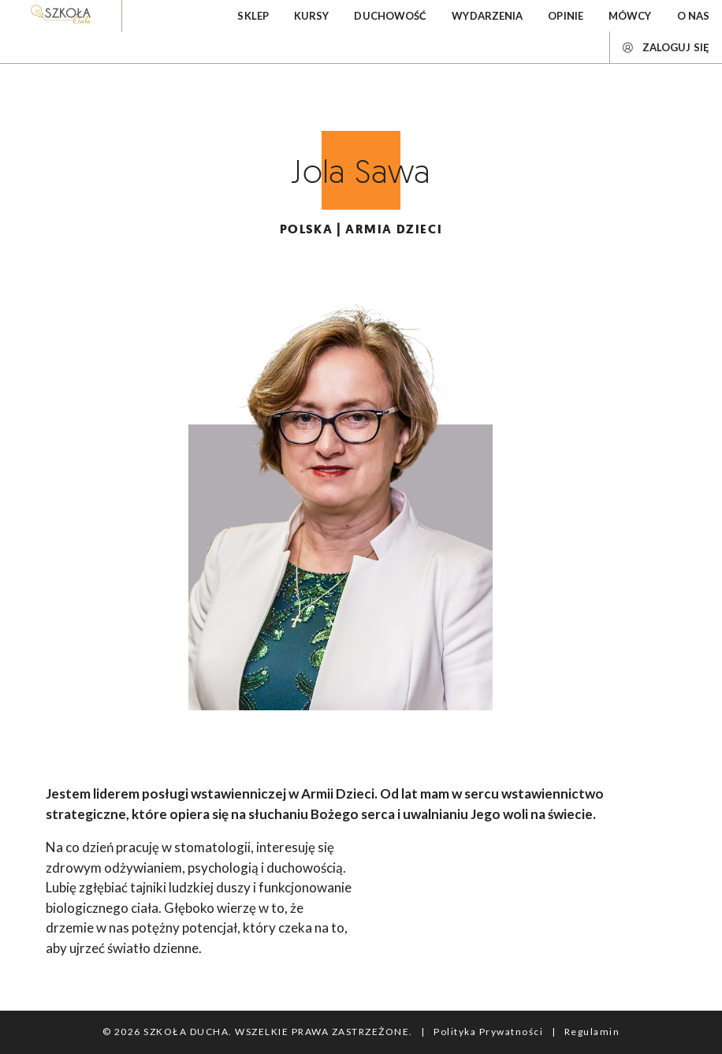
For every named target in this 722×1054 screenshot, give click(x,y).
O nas (693, 15)
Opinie (565, 15)
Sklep (253, 15)
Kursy (311, 15)
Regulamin (592, 1031)
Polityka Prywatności (488, 1031)
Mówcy (630, 15)
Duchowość (390, 15)
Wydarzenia (487, 15)
